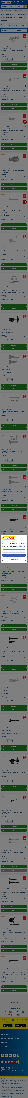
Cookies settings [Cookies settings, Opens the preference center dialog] (14, 559)
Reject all (14, 551)
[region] (14, 549)
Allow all (14, 555)
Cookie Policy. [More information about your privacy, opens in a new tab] (22, 546)
